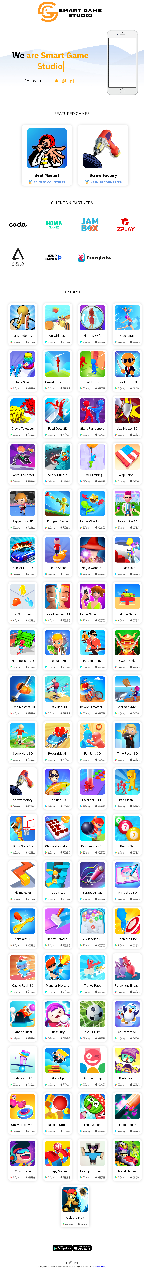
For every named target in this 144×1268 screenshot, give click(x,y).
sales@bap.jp (64, 70)
